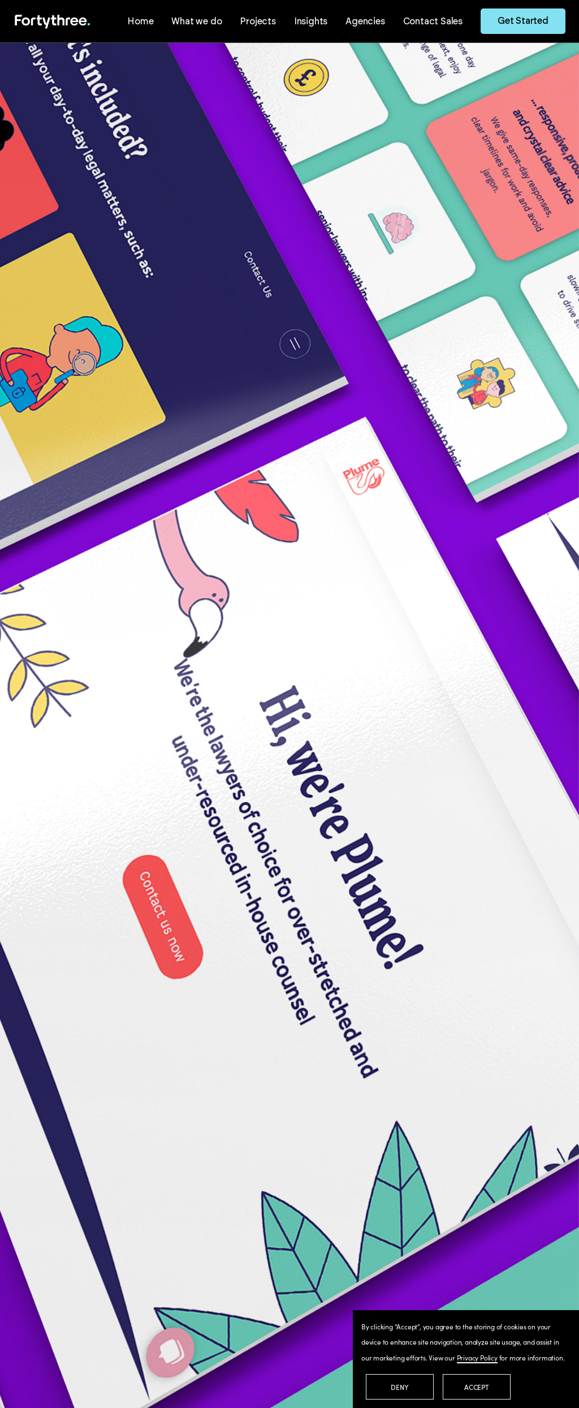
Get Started (523, 20)
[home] (52, 21)
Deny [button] (399, 1387)
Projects (257, 21)
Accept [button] (476, 1387)
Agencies (364, 21)
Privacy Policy (477, 1357)
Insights (310, 21)
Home (140, 21)
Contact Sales (433, 21)
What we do (196, 21)
